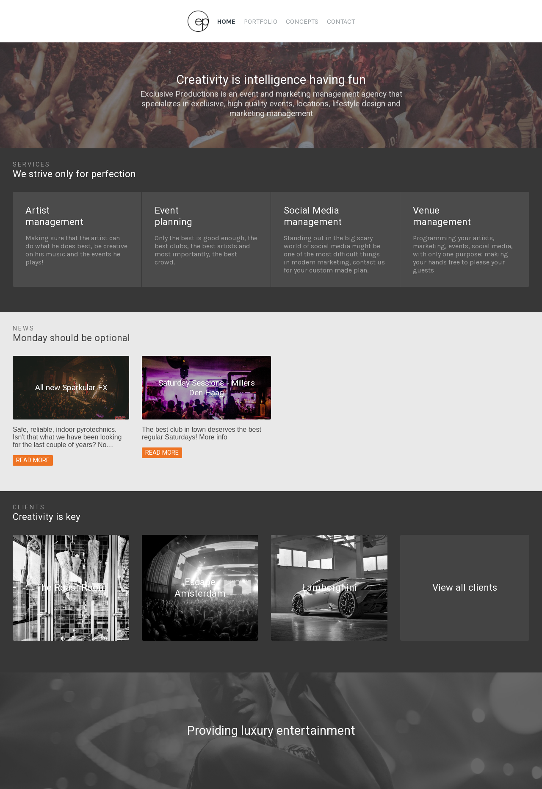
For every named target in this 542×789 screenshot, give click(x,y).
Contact (341, 21)
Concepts (302, 21)
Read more (33, 460)
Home (226, 21)
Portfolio (260, 21)
